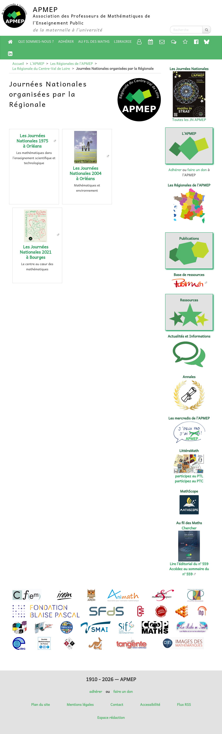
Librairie (123, 41)
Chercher (189, 528)
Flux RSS (184, 704)
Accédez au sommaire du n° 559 (189, 571)
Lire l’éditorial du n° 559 (189, 564)
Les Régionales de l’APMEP (71, 63)
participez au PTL (189, 476)
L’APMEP (37, 63)
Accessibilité (150, 704)
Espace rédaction (111, 717)
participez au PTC (189, 481)
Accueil (18, 63)
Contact (117, 704)
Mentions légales (80, 704)
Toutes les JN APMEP (189, 119)
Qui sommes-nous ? (36, 41)
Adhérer (66, 41)
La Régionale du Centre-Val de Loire (41, 68)
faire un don (197, 170)
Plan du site (40, 704)
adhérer (95, 691)
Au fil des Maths (94, 41)
